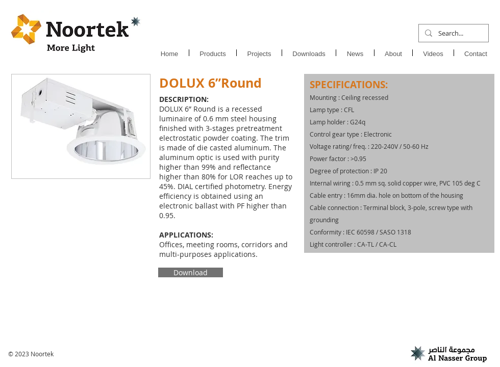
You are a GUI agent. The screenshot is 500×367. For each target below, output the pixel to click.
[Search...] (452, 33)
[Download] (190, 272)
